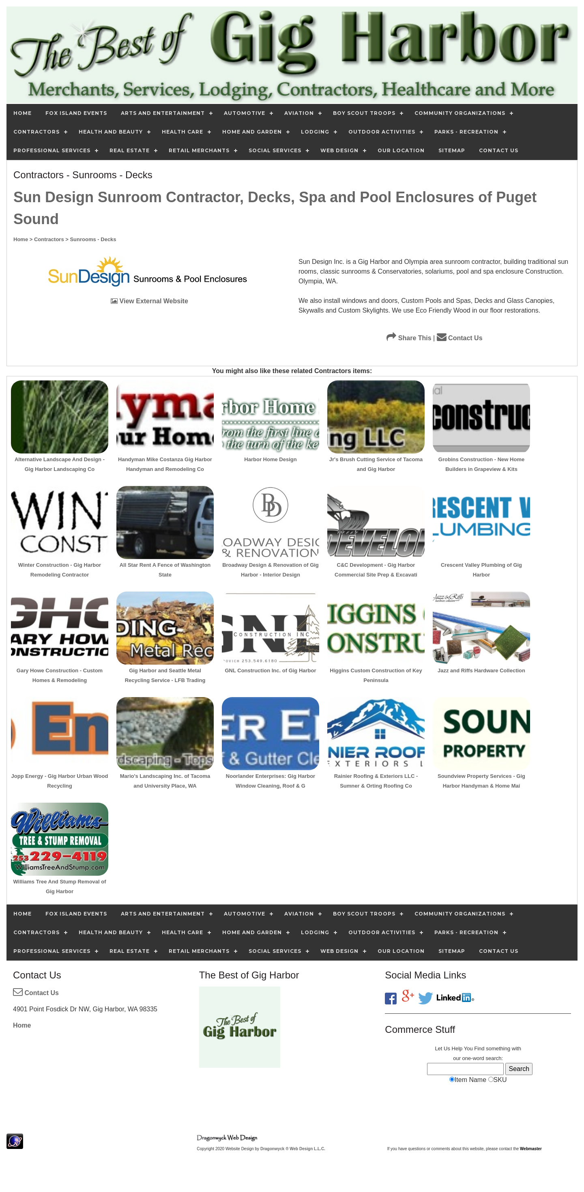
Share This (408, 338)
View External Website (149, 301)
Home (22, 1025)
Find (479, 1048)
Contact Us (460, 338)
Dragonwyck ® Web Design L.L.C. (292, 1149)
